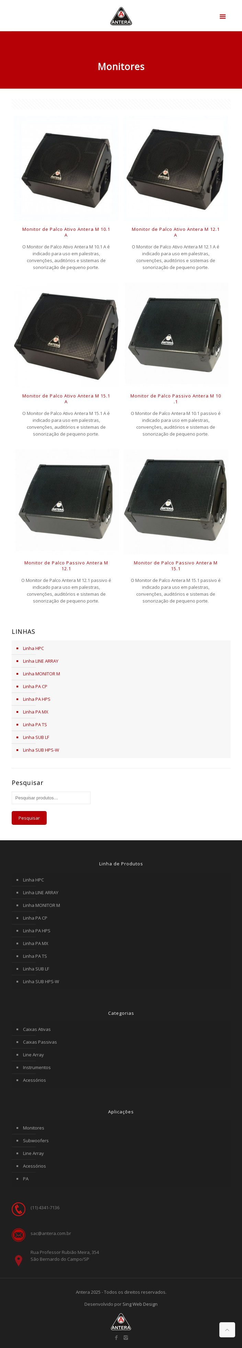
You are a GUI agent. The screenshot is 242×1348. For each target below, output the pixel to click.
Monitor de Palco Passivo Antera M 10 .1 (175, 399)
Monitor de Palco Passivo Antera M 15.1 (176, 566)
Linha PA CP (35, 686)
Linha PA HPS (36, 699)
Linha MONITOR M (41, 674)
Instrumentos (37, 1067)
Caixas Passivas (40, 1042)
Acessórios (34, 1080)
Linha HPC (33, 648)
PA (25, 1179)
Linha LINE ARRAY (40, 661)
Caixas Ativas (37, 1029)
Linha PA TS (35, 724)
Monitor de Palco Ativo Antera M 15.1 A (66, 399)
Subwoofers (36, 1140)
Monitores (33, 1128)
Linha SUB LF (36, 737)
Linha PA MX (35, 712)
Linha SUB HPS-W (41, 750)
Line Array (33, 1055)
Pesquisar (29, 818)
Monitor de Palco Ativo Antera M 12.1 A (176, 232)
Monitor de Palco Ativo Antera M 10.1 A (66, 232)
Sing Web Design (140, 1304)
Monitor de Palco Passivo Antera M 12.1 (66, 566)
